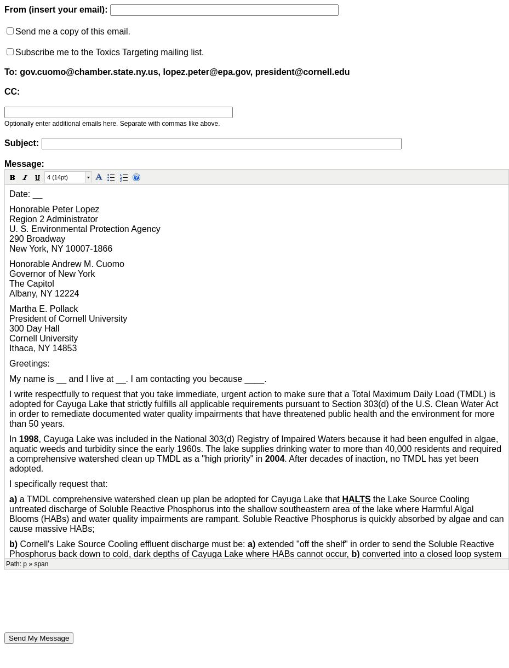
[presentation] (87, 601)
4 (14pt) (57, 177)
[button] (13, 177)
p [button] (25, 564)
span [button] (41, 564)
